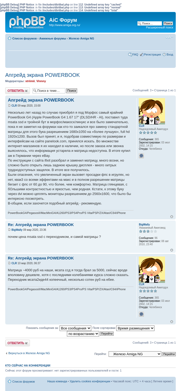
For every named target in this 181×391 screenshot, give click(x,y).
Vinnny (41, 81)
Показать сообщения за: (58, 327)
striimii (30, 81)
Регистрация (152, 54)
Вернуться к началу (171, 216)
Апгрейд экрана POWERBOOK (42, 75)
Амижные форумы (52, 38)
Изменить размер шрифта (169, 37)
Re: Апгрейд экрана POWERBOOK (41, 224)
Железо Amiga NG (81, 38)
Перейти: (100, 353)
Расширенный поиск (159, 27)
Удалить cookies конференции (90, 381)
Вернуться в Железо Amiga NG (29, 353)
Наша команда (57, 381)
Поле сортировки (124, 327)
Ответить (17, 90)
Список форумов (24, 38)
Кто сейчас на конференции (27, 365)
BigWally (17, 229)
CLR (14, 105)
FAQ (135, 54)
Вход (170, 54)
